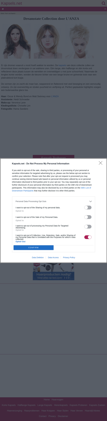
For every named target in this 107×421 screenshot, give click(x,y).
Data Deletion (38, 257)
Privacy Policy (69, 257)
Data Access (53, 257)
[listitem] (53, 201)
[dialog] (53, 210)
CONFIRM (33, 247)
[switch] (87, 207)
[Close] (101, 163)
